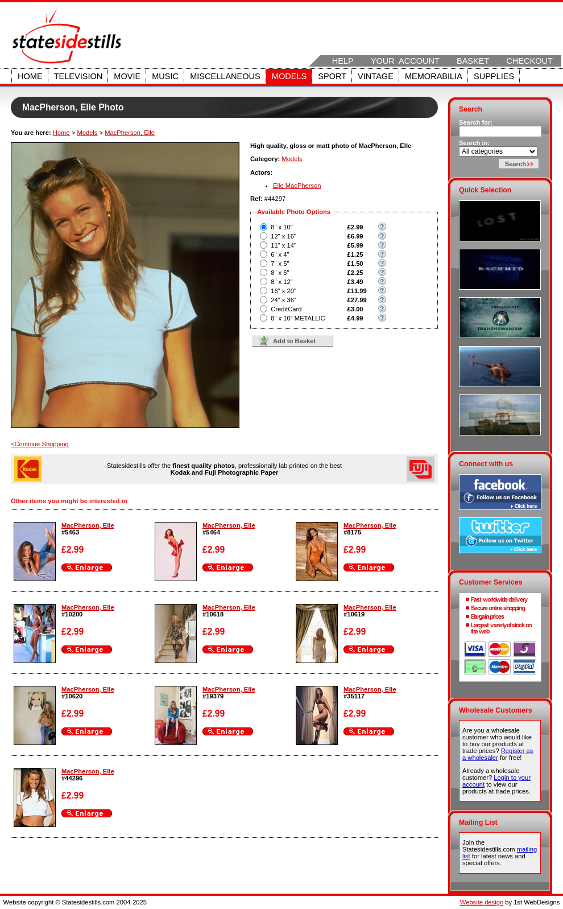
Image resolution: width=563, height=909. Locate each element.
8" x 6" (280, 272)
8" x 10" (281, 227)
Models (289, 76)
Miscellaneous (225, 76)
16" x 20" (283, 290)
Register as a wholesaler (497, 754)
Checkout (529, 60)
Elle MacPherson (297, 185)
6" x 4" (280, 254)
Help (343, 60)
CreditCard (286, 309)
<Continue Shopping (40, 444)
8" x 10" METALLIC (298, 318)
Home (30, 76)
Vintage (376, 76)
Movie (127, 76)
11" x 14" (283, 245)
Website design (481, 902)
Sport (332, 76)
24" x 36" (283, 300)
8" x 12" (281, 281)
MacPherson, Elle (130, 132)
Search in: (474, 142)
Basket (473, 60)
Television (78, 76)
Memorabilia (433, 76)
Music (165, 76)
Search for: (475, 122)
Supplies (494, 76)
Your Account (405, 60)
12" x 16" (283, 236)
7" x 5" (280, 263)
